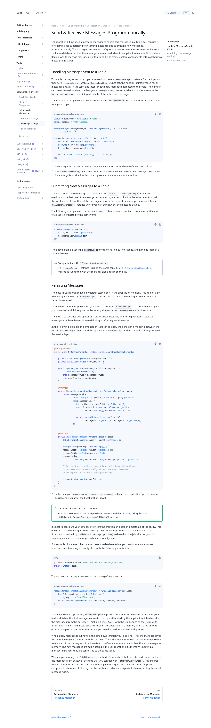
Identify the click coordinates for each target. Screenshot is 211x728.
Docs (19, 12)
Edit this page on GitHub (149, 717)
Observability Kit (25, 148)
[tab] (69, 114)
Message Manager (30, 123)
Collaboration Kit (25, 91)
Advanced (24, 136)
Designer (21, 164)
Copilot (20, 68)
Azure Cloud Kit (24, 86)
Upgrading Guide (25, 187)
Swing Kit (21, 159)
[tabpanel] (107, 139)
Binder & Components (25, 103)
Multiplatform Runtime (23, 171)
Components (23, 50)
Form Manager (28, 128)
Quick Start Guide (27, 97)
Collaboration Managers (25, 112)
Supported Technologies (28, 192)
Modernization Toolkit (27, 73)
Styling (20, 56)
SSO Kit (20, 154)
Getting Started (24, 25)
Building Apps (24, 31)
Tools (19, 63)
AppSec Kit (22, 81)
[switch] (155, 114)
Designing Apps (24, 181)
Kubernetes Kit (24, 143)
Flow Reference (24, 37)
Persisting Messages (177, 60)
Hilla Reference (24, 44)
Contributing (23, 198)
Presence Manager (30, 118)
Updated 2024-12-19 (60, 717)
